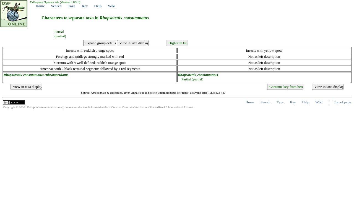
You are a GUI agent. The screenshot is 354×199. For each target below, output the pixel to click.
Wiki (111, 6)
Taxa (72, 6)
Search (56, 6)
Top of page (342, 102)
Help (97, 6)
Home (40, 6)
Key (85, 6)
